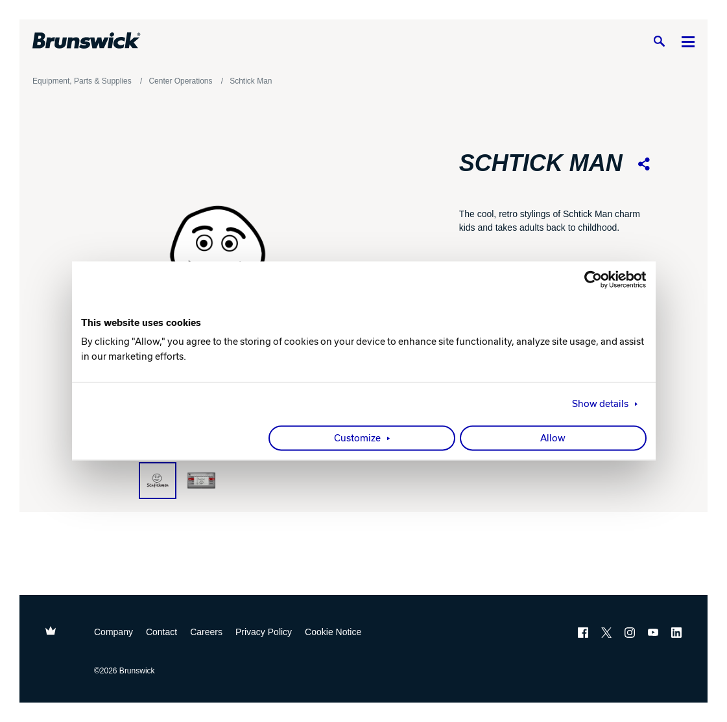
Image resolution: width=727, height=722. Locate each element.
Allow (553, 439)
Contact (161, 632)
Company (113, 632)
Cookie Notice (333, 632)
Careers (206, 632)
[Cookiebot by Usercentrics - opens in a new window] (590, 279)
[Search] (659, 41)
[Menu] (688, 41)
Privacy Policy (263, 632)
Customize (357, 439)
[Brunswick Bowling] (86, 40)
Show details (600, 404)
